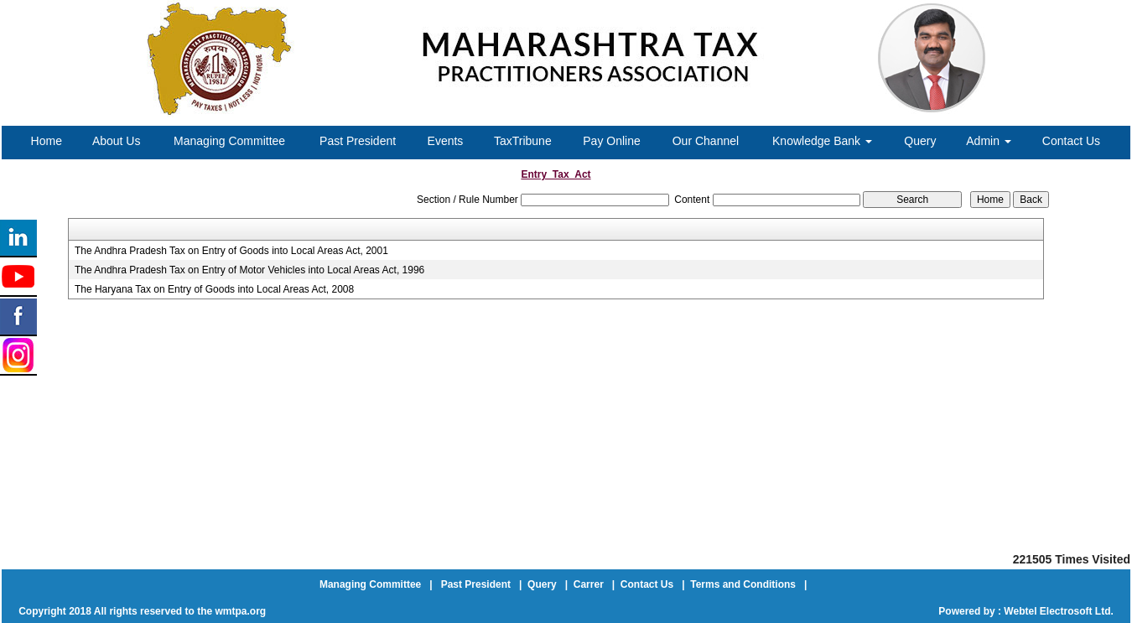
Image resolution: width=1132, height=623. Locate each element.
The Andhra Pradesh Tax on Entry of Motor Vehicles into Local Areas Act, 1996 (249, 270)
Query (920, 141)
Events (446, 141)
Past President (357, 141)
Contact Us (1071, 141)
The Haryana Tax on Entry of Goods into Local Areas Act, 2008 (214, 289)
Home (46, 141)
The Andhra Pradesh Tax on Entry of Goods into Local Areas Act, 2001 (231, 251)
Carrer (589, 584)
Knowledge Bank (822, 141)
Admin (988, 141)
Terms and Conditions (743, 584)
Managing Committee (229, 141)
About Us (116, 141)
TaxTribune (523, 141)
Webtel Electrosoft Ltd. (1058, 611)
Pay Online (611, 141)
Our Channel (705, 141)
